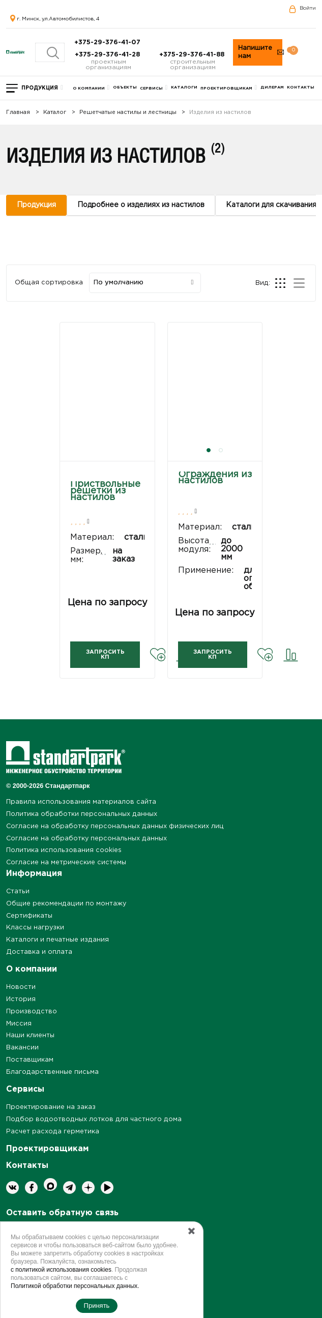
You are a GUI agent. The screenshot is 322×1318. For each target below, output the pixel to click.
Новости (21, 987)
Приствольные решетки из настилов (105, 491)
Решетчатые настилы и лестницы (128, 112)
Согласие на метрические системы (66, 862)
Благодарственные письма (52, 1072)
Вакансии (22, 1047)
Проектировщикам (226, 88)
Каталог (54, 112)
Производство (31, 1011)
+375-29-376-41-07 (108, 42)
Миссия (19, 1024)
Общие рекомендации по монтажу (66, 903)
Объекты (125, 87)
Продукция (39, 88)
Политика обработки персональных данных (81, 814)
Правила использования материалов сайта (81, 802)
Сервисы (151, 88)
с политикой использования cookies (61, 1269)
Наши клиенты (30, 1035)
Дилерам (272, 87)
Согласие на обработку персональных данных (86, 838)
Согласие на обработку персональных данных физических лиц (115, 826)
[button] (209, 450)
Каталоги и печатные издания (57, 940)
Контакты (300, 87)
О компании (89, 88)
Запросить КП (105, 655)
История (21, 999)
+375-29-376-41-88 (192, 54)
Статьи (18, 891)
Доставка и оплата (39, 952)
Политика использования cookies (64, 850)
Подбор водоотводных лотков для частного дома (94, 1119)
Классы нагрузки (35, 927)
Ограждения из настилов (215, 478)
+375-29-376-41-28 (108, 54)
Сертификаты (29, 916)
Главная (18, 112)
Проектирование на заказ (51, 1107)
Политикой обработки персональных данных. (75, 1286)
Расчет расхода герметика (52, 1131)
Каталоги (184, 87)
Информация (34, 873)
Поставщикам (29, 1060)
